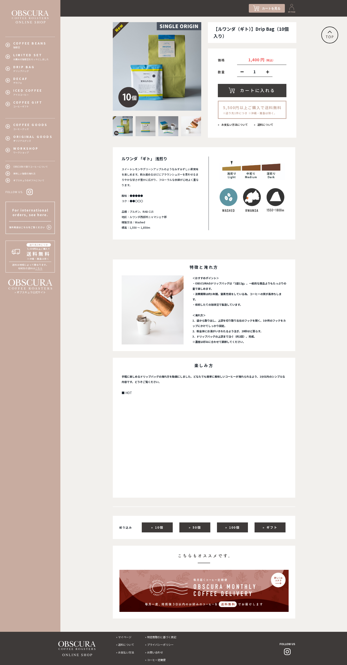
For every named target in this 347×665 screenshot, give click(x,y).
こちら (38, 268)
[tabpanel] (157, 66)
